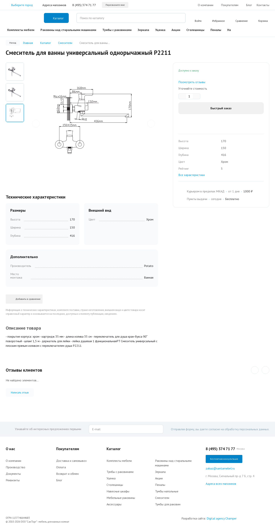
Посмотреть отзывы (191, 82)
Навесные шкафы (118, 491)
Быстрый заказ (220, 108)
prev (36, 123)
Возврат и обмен (67, 474)
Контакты (262, 5)
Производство (15, 467)
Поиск (180, 18)
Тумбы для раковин (167, 504)
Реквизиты (13, 480)
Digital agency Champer (222, 518)
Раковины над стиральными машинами (68, 30)
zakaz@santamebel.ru (220, 468)
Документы (13, 474)
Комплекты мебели (20, 30)
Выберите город (19, 5)
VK (267, 29)
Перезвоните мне (115, 4)
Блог (249, 5)
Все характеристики (191, 175)
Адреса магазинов (54, 5)
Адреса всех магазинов (221, 483)
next (151, 123)
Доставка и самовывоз (71, 461)
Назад (12, 42)
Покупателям (229, 5)
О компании (205, 5)
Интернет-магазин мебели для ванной (21, 18)
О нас (10, 448)
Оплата (61, 467)
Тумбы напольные (166, 491)
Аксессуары (114, 504)
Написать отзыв (20, 392)
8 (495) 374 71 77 (84, 5)
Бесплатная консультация (224, 458)
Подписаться (159, 429)
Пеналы (215, 30)
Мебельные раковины (121, 498)
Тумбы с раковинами (117, 30)
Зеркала (143, 30)
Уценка (160, 30)
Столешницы (195, 30)
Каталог (114, 448)
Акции (175, 30)
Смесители (162, 498)
